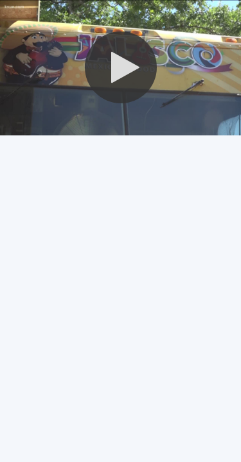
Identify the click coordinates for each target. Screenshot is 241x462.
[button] (121, 67)
